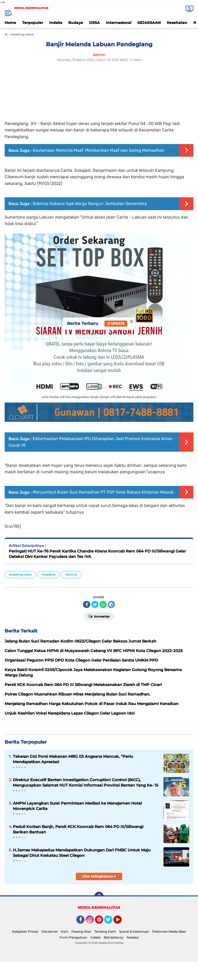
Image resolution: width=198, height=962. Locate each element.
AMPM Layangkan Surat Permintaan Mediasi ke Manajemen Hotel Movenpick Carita (77, 806)
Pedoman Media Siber (169, 931)
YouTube (121, 921)
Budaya (75, 22)
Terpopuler (32, 22)
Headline (48, 574)
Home (10, 22)
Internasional (118, 22)
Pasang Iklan (81, 931)
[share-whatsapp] (103, 604)
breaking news (20, 574)
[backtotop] (99, 896)
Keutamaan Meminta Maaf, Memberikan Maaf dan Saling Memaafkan (98, 150)
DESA (94, 22)
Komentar (99, 616)
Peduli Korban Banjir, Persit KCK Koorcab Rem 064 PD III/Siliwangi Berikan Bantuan (78, 829)
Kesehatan (177, 22)
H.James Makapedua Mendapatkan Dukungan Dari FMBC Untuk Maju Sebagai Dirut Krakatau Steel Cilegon (82, 853)
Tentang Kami (105, 931)
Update (116, 323)
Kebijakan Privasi (25, 931)
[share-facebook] (86, 604)
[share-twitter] (94, 604)
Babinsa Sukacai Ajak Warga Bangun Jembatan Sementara (90, 203)
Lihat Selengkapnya (99, 876)
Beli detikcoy (113, 937)
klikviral (71, 574)
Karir (64, 931)
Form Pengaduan (73, 937)
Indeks (55, 22)
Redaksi (133, 937)
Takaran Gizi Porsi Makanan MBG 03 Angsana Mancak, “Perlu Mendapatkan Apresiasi (73, 759)
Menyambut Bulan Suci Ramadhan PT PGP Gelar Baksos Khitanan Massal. (103, 492)
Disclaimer (49, 931)
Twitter (110, 921)
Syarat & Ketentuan (134, 931)
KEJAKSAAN (149, 22)
